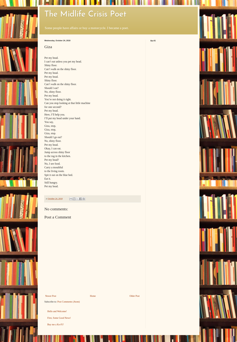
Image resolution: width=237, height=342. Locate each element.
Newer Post (50, 296)
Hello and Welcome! (57, 311)
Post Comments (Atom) (68, 301)
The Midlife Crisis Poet (85, 14)
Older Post (135, 296)
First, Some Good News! (59, 318)
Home (93, 296)
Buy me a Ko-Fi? (55, 324)
